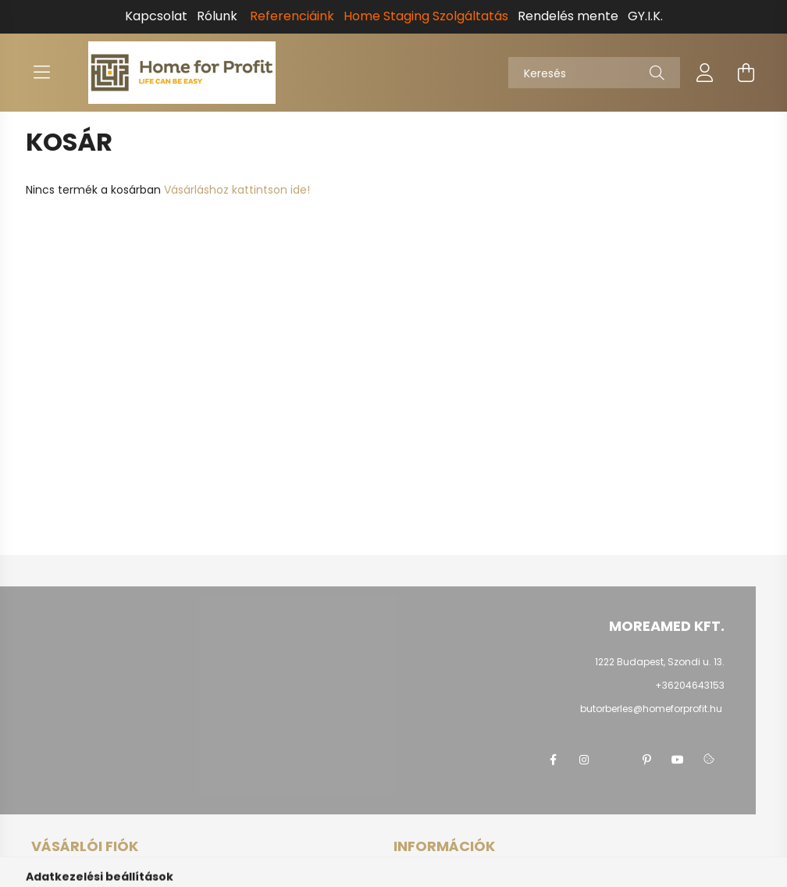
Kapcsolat (156, 16)
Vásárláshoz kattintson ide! (237, 190)
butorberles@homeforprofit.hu (651, 708)
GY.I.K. (645, 16)
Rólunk (217, 16)
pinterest (646, 759)
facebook (552, 759)
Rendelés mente (568, 16)
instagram (584, 759)
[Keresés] (594, 72)
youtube (677, 759)
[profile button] (705, 72)
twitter (615, 759)
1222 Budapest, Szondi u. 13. (660, 661)
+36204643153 (690, 685)
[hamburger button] (41, 72)
